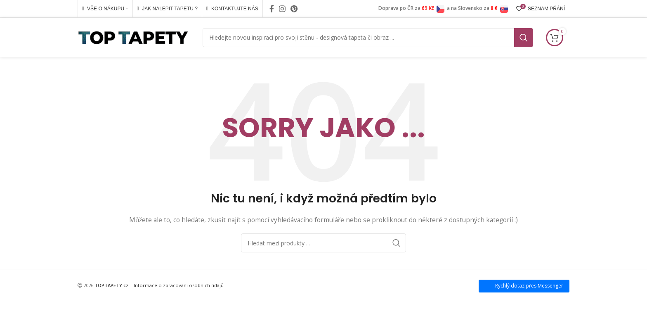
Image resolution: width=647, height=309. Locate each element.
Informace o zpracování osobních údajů (179, 285)
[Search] (368, 37)
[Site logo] (133, 36)
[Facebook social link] (271, 8)
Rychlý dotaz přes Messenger (529, 285)
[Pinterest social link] (294, 8)
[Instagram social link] (282, 8)
